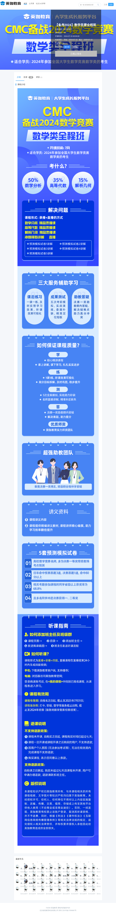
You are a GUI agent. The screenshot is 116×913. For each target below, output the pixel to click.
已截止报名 (76, 54)
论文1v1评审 (40, 3)
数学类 (67, 47)
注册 (105, 5)
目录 (31, 77)
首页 (25, 3)
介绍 (20, 77)
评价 (44, 77)
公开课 (31, 3)
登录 (111, 5)
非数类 (75, 47)
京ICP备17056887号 (69, 910)
